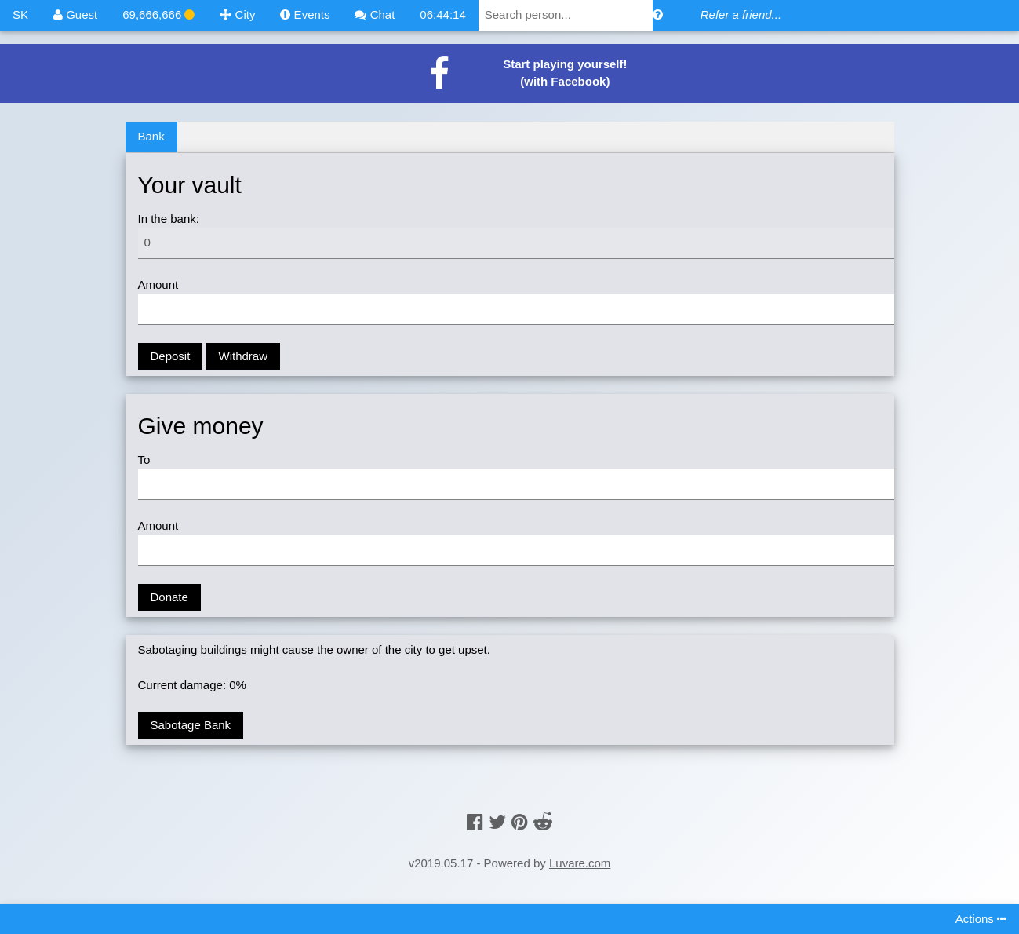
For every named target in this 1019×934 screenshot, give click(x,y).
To (144, 459)
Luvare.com (579, 863)
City (237, 14)
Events (304, 14)
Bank (151, 136)
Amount (158, 284)
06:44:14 (442, 14)
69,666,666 (158, 14)
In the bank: (168, 218)
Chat (375, 14)
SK (20, 14)
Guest (75, 14)
